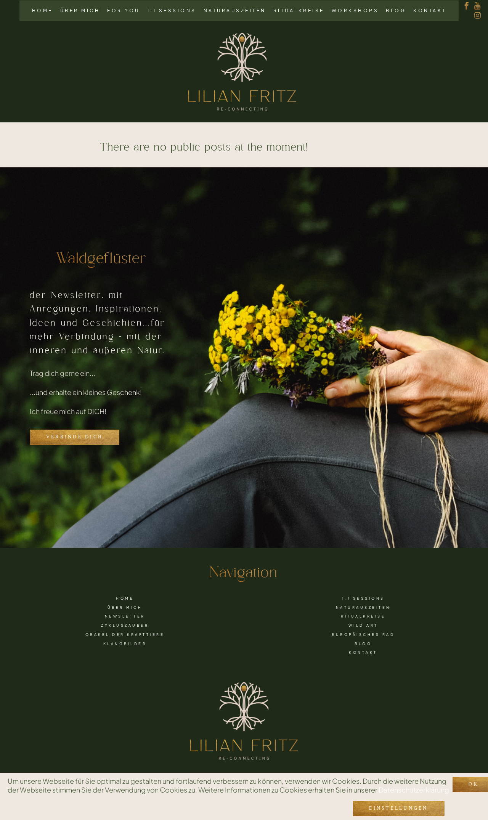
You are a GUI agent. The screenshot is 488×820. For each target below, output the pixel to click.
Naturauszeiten (235, 10)
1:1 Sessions (171, 10)
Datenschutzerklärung (414, 787)
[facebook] (466, 6)
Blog (396, 10)
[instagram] (477, 15)
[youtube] (477, 6)
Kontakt (429, 10)
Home (42, 10)
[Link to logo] (242, 72)
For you (123, 10)
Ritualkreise (298, 10)
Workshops (355, 10)
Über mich (80, 10)
